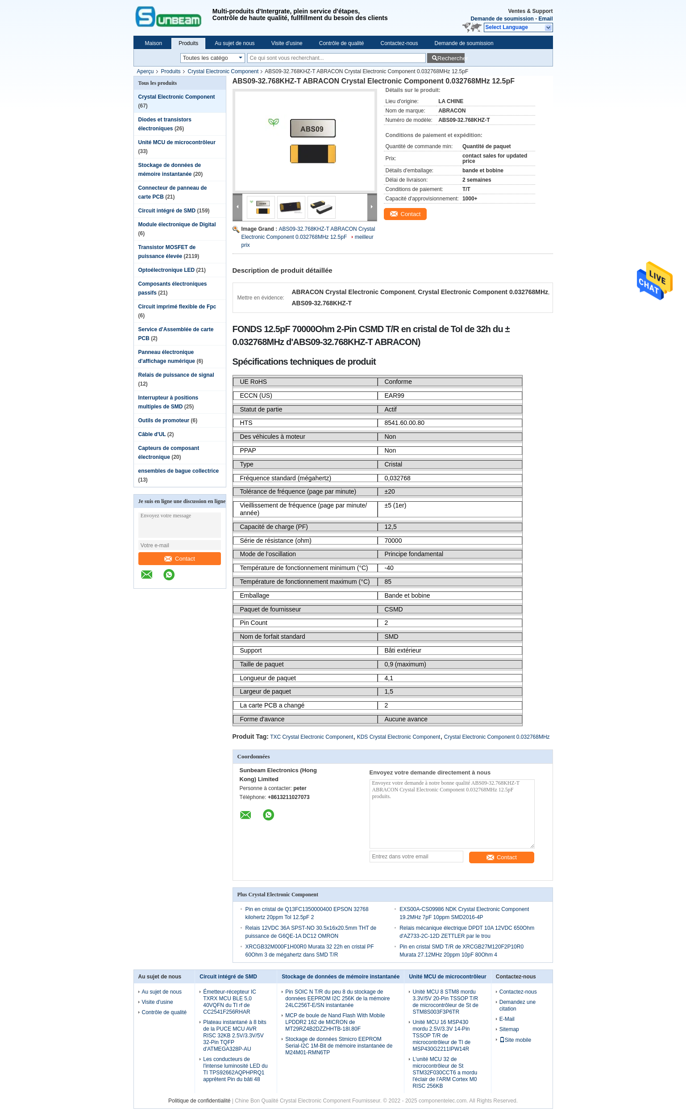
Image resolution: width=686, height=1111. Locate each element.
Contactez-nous (399, 43)
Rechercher (451, 58)
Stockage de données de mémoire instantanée (340, 977)
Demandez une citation (517, 1005)
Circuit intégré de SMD (167, 211)
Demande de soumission (501, 19)
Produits (188, 43)
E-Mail (507, 1019)
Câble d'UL (152, 434)
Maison (153, 43)
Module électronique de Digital (177, 224)
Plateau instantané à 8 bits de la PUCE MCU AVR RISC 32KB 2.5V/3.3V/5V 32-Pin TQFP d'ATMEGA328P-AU (234, 1035)
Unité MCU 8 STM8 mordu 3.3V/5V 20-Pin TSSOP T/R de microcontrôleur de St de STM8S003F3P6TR (445, 1002)
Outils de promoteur (164, 420)
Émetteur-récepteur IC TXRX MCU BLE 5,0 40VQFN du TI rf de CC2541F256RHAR (229, 1002)
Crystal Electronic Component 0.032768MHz (497, 737)
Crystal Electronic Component (223, 71)
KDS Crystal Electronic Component (399, 737)
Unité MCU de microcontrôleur (177, 142)
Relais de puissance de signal (176, 375)
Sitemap (509, 1029)
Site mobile (515, 1040)
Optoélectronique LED (166, 270)
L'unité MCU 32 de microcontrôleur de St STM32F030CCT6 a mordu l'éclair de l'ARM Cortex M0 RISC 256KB (444, 1072)
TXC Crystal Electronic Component (311, 737)
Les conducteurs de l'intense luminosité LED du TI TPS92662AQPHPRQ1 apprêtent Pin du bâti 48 (235, 1069)
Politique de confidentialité (199, 1101)
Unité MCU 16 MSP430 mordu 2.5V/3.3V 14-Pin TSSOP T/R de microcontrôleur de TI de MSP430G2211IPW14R (441, 1035)
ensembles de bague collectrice (178, 471)
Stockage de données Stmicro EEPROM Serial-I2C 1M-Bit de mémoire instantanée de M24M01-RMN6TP (338, 1046)
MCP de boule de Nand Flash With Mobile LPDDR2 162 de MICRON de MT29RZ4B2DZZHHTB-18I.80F (335, 1022)
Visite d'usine (287, 43)
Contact (179, 558)
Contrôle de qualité (341, 43)
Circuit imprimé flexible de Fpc (177, 307)
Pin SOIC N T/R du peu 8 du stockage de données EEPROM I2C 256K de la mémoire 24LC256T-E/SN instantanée (337, 998)
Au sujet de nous (234, 43)
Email (545, 19)
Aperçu (145, 71)
